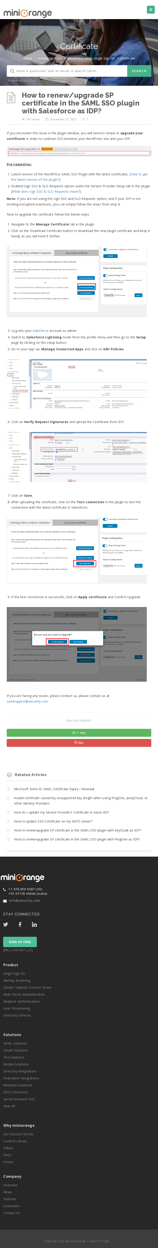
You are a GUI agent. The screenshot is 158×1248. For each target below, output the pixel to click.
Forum (8, 1162)
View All (9, 1106)
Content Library (15, 1141)
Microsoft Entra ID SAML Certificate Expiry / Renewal (54, 789)
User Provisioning (16, 1008)
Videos (8, 1148)
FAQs (7, 1155)
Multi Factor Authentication (24, 994)
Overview (10, 1185)
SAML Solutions (15, 1043)
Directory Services (17, 1015)
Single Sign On (14, 973)
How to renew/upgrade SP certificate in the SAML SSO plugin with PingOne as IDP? (77, 839)
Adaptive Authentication (21, 1001)
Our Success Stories (18, 1134)
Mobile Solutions (16, 1064)
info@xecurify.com (24, 900)
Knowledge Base (50, 58)
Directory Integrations (20, 1071)
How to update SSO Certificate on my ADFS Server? (53, 821)
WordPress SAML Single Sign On (91, 58)
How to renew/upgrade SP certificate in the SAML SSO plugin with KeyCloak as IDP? (77, 830)
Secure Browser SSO (19, 1099)
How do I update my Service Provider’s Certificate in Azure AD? (61, 812)
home (27, 58)
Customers (11, 1206)
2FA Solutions (13, 1057)
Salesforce (41, 331)
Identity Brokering (16, 980)
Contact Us (11, 1213)
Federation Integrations (21, 1078)
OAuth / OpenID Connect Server (27, 987)
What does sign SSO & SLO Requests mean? (46, 191)
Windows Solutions (17, 1085)
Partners (9, 1199)
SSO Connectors (15, 1092)
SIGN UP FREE (20, 942)
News (7, 1192)
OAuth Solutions (15, 1050)
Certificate (127, 58)
